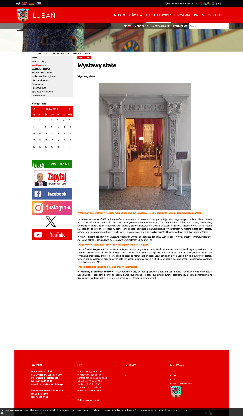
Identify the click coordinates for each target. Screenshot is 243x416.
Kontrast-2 (213, 3)
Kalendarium (158, 26)
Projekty (215, 15)
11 (64, 127)
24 (58, 140)
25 (64, 140)
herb (172, 379)
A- (197, 3)
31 (58, 147)
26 (69, 140)
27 (34, 147)
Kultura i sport (158, 15)
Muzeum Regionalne (67, 54)
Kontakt (178, 26)
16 (52, 133)
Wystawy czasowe (41, 69)
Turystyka (182, 15)
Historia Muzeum (40, 80)
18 (64, 133)
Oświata (135, 15)
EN (24, 3)
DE (31, 3)
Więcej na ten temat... (178, 410)
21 (40, 140)
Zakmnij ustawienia (225, 3)
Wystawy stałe (87, 54)
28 (40, 147)
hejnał (173, 375)
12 (69, 127)
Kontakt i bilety (39, 61)
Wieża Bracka (38, 95)
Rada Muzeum (39, 88)
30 (52, 147)
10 (58, 127)
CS (38, 3)
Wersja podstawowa (201, 3)
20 (34, 140)
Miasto (119, 15)
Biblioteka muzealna (42, 72)
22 (46, 140)
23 (52, 140)
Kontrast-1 (209, 3)
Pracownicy (37, 84)
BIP (125, 26)
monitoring (141, 26)
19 (69, 133)
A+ (189, 3)
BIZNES (199, 15)
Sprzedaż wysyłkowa (42, 91)
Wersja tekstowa (218, 3)
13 (34, 133)
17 (58, 133)
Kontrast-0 (205, 3)
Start (34, 54)
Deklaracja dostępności (88, 400)
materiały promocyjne (181, 383)
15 (46, 133)
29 (46, 147)
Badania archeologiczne (44, 76)
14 (40, 133)
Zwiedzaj (50, 165)
